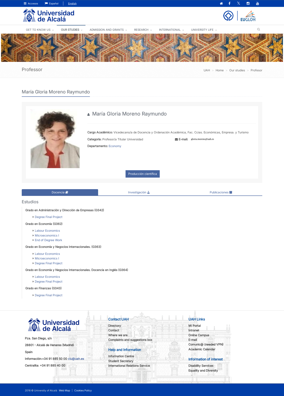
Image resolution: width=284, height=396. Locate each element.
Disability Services (200, 365)
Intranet (193, 330)
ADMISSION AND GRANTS (107, 29)
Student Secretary (120, 361)
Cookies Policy (83, 390)
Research (141, 29)
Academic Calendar (201, 349)
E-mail (192, 340)
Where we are (117, 335)
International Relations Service (129, 365)
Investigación (139, 192)
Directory (114, 325)
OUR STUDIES (70, 29)
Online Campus (198, 335)
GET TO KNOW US (38, 29)
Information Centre (121, 356)
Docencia (60, 192)
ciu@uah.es (76, 358)
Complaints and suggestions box (130, 340)
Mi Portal (194, 325)
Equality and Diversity (203, 370)
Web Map (64, 390)
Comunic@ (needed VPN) (205, 344)
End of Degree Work (48, 240)
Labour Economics (47, 230)
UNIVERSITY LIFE (202, 29)
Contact (113, 330)
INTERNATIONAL (170, 29)
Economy (115, 146)
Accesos (31, 3)
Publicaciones (221, 192)
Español (51, 3)
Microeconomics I (47, 235)
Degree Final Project (48, 217)
